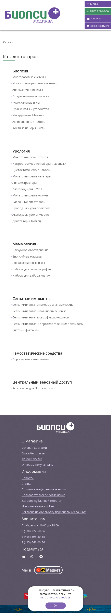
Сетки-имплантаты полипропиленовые (39, 311)
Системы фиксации (25, 330)
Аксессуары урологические (31, 214)
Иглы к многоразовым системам (35, 83)
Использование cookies (38, 506)
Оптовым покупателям (37, 465)
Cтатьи (27, 484)
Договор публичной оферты (41, 501)
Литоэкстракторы (24, 183)
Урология (21, 151)
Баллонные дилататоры (29, 202)
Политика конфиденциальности (44, 489)
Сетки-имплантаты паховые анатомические (42, 304)
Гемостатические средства (37, 353)
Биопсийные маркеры (27, 256)
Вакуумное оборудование (30, 250)
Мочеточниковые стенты (30, 157)
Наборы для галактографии (31, 269)
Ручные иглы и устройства (30, 109)
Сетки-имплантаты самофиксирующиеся (40, 317)
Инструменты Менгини (28, 115)
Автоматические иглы (27, 90)
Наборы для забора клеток (31, 275)
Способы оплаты (33, 453)
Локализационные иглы (28, 263)
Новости (28, 478)
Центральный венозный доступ (42, 382)
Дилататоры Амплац (26, 221)
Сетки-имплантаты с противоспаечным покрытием (47, 324)
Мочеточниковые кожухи (30, 195)
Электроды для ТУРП (27, 189)
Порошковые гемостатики (30, 359)
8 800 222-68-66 (98, 11)
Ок (55, 605)
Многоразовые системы (29, 77)
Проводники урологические (31, 208)
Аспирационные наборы (29, 122)
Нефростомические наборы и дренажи (39, 163)
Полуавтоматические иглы (31, 96)
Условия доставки (34, 448)
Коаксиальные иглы (26, 102)
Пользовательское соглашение (43, 495)
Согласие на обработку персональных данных (54, 512)
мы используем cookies (55, 597)
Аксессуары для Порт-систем (32, 388)
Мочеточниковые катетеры (31, 176)
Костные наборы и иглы (29, 128)
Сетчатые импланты (31, 298)
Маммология (24, 244)
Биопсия (20, 71)
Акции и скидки (32, 459)
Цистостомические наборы (31, 170)
